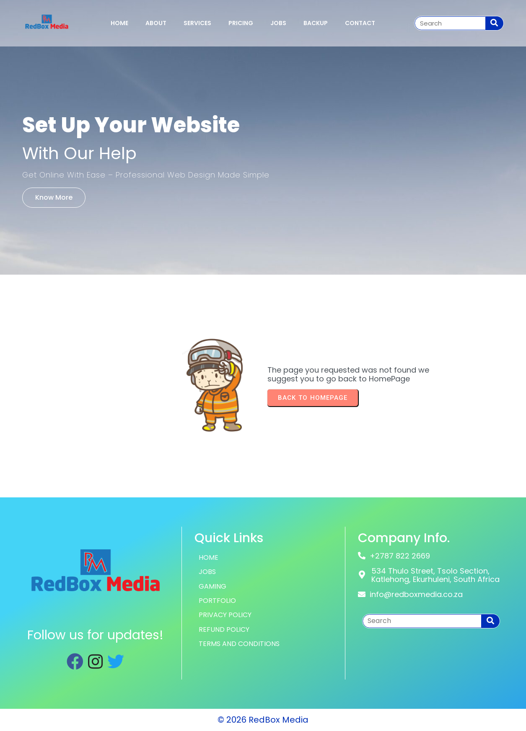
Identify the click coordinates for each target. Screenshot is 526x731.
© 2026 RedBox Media (263, 720)
